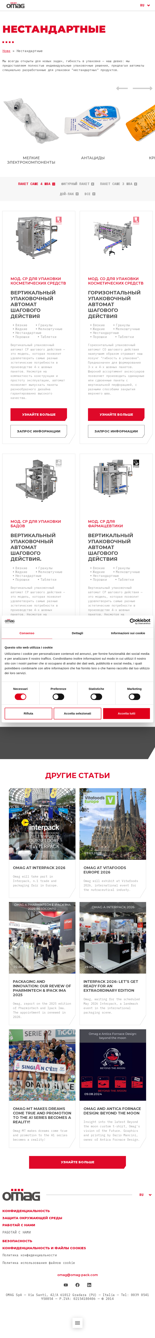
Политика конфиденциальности (29, 1255)
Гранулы (45, 325)
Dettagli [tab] (77, 633)
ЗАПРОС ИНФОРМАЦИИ (39, 431)
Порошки (22, 336)
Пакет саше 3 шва (118, 184)
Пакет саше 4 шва (36, 184)
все (90, 194)
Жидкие (21, 328)
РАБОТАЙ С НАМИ (16, 1232)
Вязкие (21, 325)
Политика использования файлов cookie (38, 1263)
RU (142, 5)
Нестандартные (28, 332)
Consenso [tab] (27, 633)
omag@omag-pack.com (77, 1275)
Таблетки (48, 336)
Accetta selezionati (77, 713)
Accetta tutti (126, 713)
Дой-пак (69, 194)
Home (6, 51)
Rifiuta (28, 713)
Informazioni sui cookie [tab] (128, 633)
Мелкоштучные (50, 328)
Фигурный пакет (77, 184)
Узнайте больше (39, 414)
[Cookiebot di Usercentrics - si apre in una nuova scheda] (132, 621)
